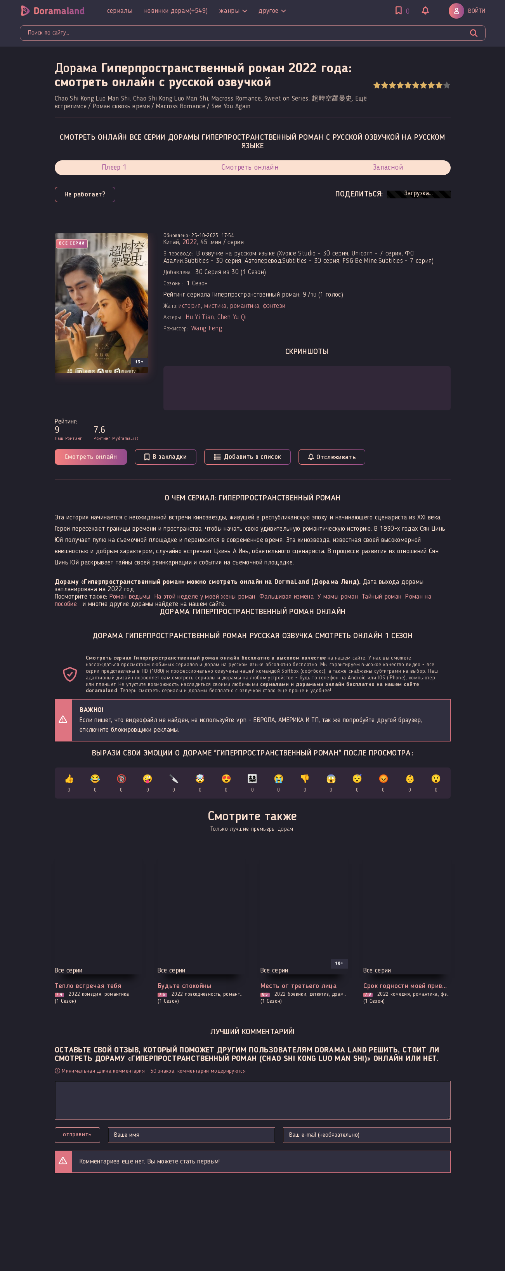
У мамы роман (338, 597)
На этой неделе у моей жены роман (204, 597)
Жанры (233, 10)
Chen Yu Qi (231, 317)
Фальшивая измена (286, 597)
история (190, 306)
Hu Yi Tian (200, 317)
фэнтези (274, 306)
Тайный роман (381, 597)
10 (447, 85)
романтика (244, 306)
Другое (272, 10)
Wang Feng (206, 328)
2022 (189, 242)
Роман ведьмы (130, 597)
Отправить (77, 1135)
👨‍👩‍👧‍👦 (252, 784)
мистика (215, 306)
